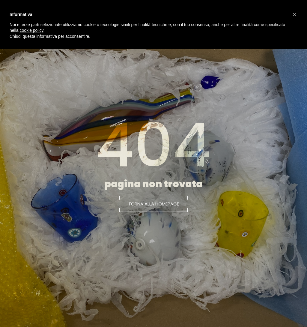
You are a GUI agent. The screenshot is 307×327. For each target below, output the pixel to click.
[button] (153, 206)
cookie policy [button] (31, 30)
